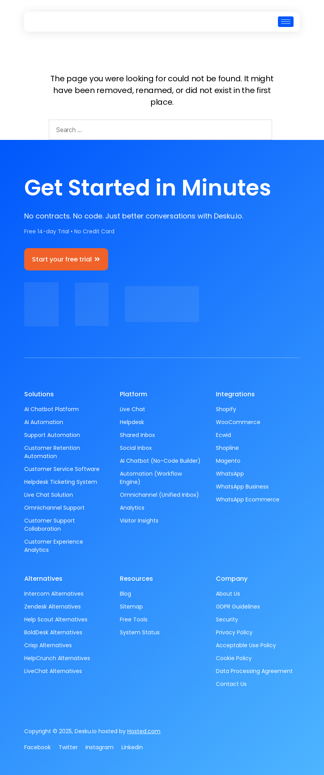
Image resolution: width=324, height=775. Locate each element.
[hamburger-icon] (286, 21)
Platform (133, 394)
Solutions (39, 394)
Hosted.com (143, 731)
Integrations (235, 394)
